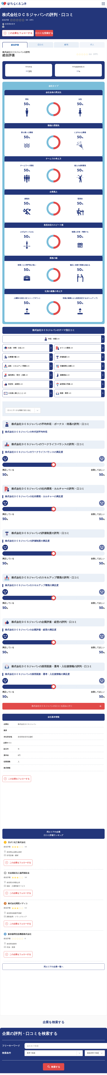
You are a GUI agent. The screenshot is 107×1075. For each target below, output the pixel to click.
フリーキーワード (11, 966)
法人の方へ (60, 1049)
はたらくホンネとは (12, 1044)
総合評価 (15, 45)
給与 (66, 45)
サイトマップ (10, 1049)
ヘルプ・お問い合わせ (13, 1060)
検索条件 (6, 973)
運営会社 (6, 1070)
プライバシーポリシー (22, 1070)
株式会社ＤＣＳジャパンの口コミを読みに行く (52, 706)
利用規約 (59, 1044)
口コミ (41, 45)
